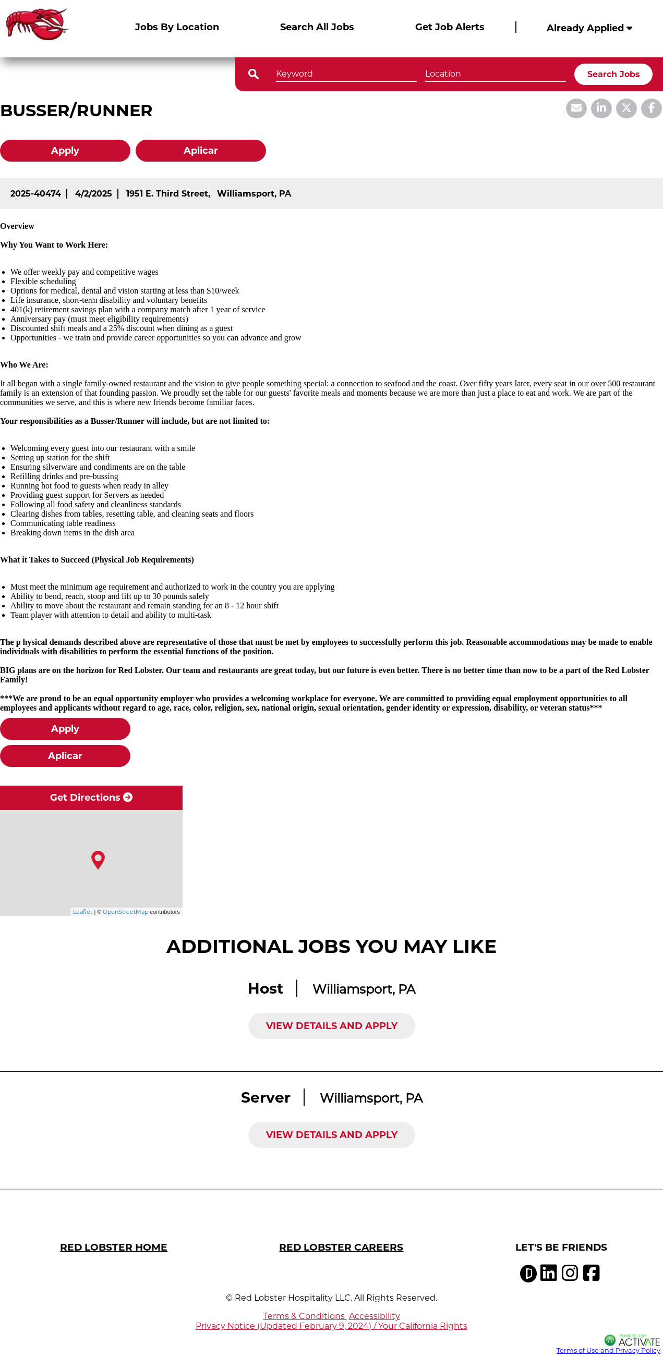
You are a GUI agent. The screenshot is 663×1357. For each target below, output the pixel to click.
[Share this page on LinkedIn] (601, 108)
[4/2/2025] (93, 194)
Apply (65, 150)
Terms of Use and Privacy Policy (608, 1350)
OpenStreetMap (125, 911)
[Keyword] (346, 73)
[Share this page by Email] (576, 108)
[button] (556, 73)
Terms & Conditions (305, 1316)
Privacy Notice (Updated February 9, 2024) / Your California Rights (331, 1326)
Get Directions (91, 797)
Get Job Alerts (450, 27)
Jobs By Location (177, 27)
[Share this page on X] (626, 108)
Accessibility (374, 1316)
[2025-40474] (35, 194)
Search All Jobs (317, 27)
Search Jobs (613, 74)
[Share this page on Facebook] (651, 108)
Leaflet (82, 911)
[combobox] (495, 73)
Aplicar (201, 150)
